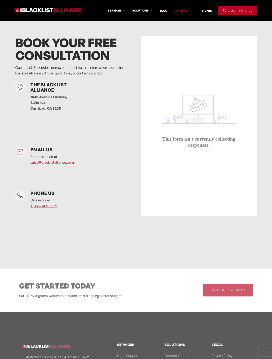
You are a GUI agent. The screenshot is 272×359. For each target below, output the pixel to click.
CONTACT (182, 10)
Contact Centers (177, 355)
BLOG (163, 10)
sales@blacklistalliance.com (52, 162)
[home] (48, 10)
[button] (117, 10)
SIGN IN (207, 10)
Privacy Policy (222, 355)
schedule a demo (228, 290)
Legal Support (128, 355)
